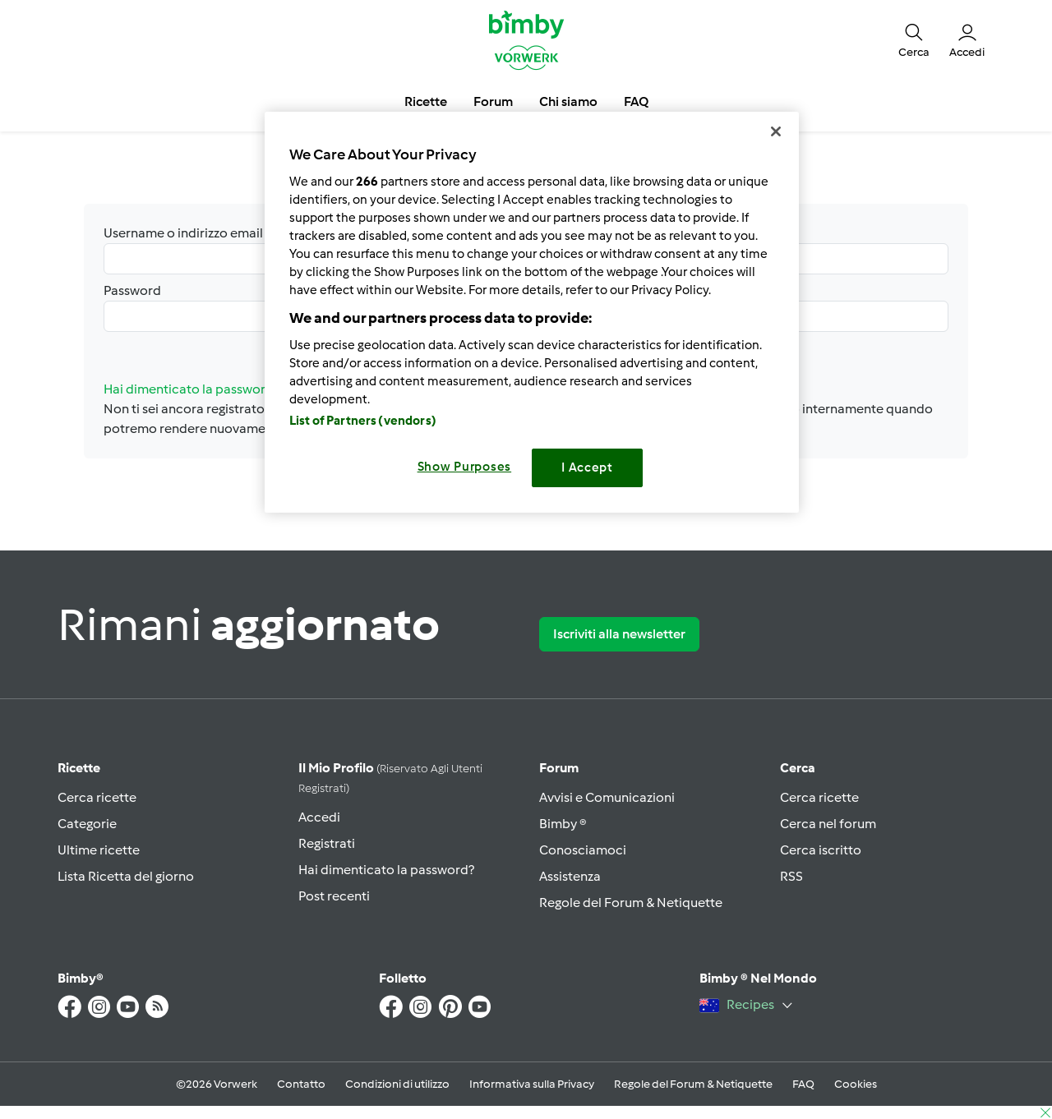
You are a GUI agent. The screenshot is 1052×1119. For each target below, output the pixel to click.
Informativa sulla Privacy (531, 1084)
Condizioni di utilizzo (397, 1084)
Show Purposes (465, 466)
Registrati (326, 843)
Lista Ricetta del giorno (126, 876)
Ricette (79, 768)
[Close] (776, 131)
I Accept (587, 467)
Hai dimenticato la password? (386, 869)
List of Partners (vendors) (362, 420)
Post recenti (334, 896)
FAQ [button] (636, 101)
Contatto (301, 1084)
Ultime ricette (99, 850)
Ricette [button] (425, 101)
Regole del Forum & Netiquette (630, 902)
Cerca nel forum (828, 823)
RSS (791, 876)
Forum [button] (493, 101)
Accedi (319, 817)
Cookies (855, 1084)
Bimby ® (563, 823)
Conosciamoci (582, 850)
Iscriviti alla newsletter (619, 634)
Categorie (87, 823)
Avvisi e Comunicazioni (607, 797)
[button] (914, 39)
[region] (532, 312)
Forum (559, 768)
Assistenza (570, 876)
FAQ (803, 1084)
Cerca (797, 768)
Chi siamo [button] (568, 101)
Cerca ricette (97, 797)
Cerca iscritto (820, 850)
